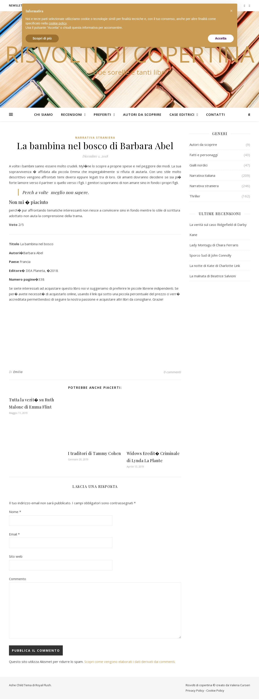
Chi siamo (43, 114)
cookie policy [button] (57, 23)
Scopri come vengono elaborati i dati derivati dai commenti (129, 661)
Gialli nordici (198, 165)
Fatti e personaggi (203, 155)
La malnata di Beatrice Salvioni (212, 276)
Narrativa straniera (95, 138)
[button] (231, 10)
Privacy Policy (195, 690)
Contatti (215, 114)
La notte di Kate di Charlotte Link (214, 265)
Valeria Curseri (240, 685)
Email (14, 534)
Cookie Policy (215, 690)
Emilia (18, 372)
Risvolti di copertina (129, 54)
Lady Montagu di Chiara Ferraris (213, 245)
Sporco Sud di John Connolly (210, 255)
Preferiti (102, 114)
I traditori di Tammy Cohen (94, 453)
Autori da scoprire (142, 114)
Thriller (194, 196)
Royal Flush (43, 685)
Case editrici (182, 114)
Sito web (15, 556)
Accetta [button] (220, 38)
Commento (17, 579)
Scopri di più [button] (42, 38)
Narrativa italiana (202, 175)
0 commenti (172, 372)
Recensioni (71, 114)
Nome (15, 511)
